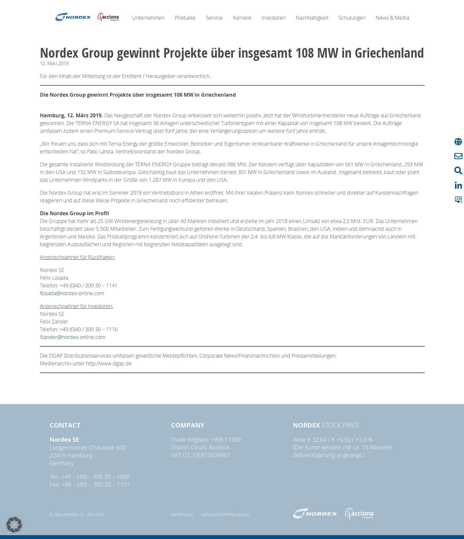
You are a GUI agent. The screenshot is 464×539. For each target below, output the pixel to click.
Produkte (185, 17)
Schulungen (352, 17)
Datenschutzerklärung (225, 514)
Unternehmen (148, 17)
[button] (14, 525)
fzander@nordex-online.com (72, 337)
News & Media (392, 17)
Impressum (182, 514)
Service (214, 17)
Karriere (242, 17)
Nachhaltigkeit (312, 17)
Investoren (273, 17)
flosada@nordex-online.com (72, 293)
